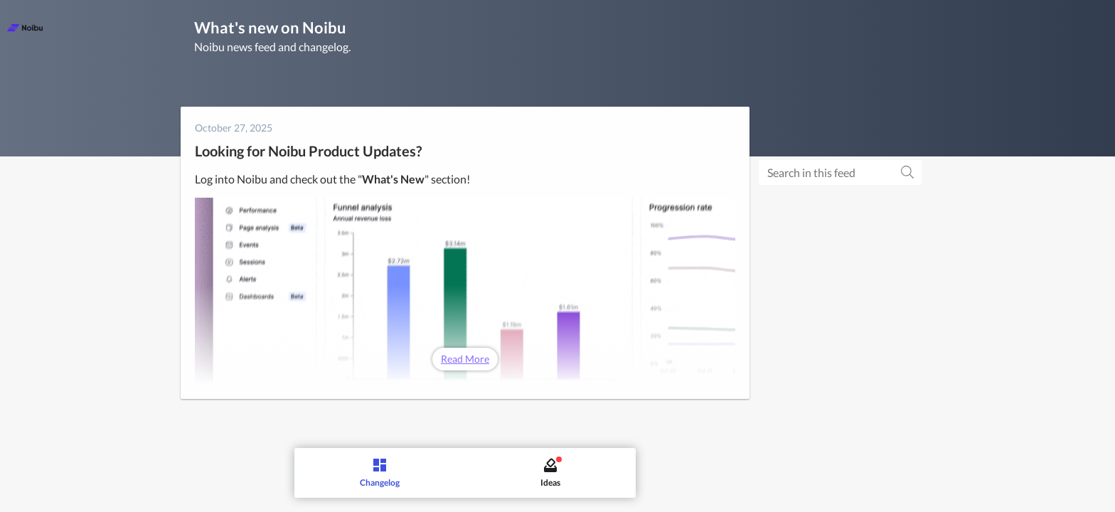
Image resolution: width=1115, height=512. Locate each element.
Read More (465, 359)
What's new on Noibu (270, 27)
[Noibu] (25, 28)
